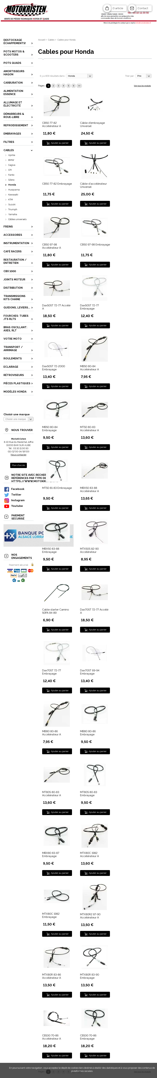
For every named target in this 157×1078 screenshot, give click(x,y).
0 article (118, 8)
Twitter (12, 494)
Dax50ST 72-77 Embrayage (89, 307)
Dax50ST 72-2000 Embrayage (53, 368)
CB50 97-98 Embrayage (95, 244)
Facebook (14, 489)
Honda (12, 184)
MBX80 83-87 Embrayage (50, 854)
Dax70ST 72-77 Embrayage (51, 672)
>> (79, 86)
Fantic (11, 175)
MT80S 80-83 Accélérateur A (51, 794)
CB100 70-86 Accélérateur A (51, 1037)
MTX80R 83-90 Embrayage (89, 976)
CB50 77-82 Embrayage (57, 183)
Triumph (12, 209)
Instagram (14, 500)
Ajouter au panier (60, 143)
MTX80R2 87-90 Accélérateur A (90, 916)
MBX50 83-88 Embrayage (50, 550)
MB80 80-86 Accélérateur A (51, 733)
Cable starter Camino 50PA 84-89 (55, 611)
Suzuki (11, 204)
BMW (11, 160)
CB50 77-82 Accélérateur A (51, 124)
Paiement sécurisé (18, 565)
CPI (10, 170)
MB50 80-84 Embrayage (50, 429)
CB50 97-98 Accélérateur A (51, 246)
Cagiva (11, 165)
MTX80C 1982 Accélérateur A (89, 854)
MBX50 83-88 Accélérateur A (89, 489)
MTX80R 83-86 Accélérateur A (51, 976)
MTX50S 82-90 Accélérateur (89, 550)
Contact (143, 8)
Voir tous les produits (142, 86)
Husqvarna (14, 189)
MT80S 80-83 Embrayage (88, 794)
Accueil (41, 40)
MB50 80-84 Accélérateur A (89, 368)
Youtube (13, 506)
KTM (10, 199)
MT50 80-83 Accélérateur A (89, 429)
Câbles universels (17, 219)
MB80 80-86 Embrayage (88, 733)
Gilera (11, 179)
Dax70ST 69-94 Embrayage (89, 672)
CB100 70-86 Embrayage (88, 1037)
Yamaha (12, 214)
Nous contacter (19, 454)
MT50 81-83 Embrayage (57, 488)
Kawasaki (13, 194)
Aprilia (11, 155)
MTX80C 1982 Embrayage (51, 915)
